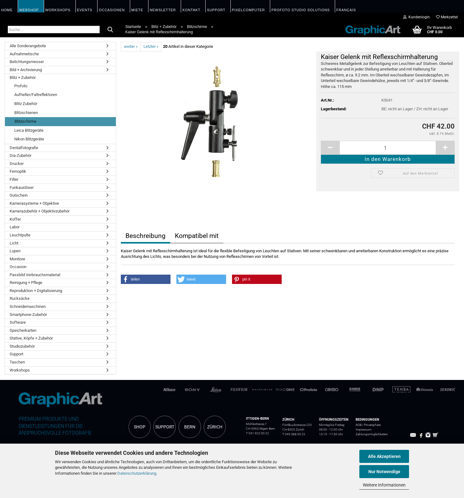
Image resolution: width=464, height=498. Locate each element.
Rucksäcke (20, 298)
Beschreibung (145, 236)
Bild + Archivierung (26, 69)
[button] (146, 279)
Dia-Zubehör (20, 155)
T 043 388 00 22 (293, 434)
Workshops (20, 370)
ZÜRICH (214, 426)
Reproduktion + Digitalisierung (36, 290)
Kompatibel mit (197, 236)
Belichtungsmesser (27, 61)
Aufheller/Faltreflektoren (35, 94)
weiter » (131, 46)
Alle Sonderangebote (28, 45)
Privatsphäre (372, 425)
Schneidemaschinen (28, 306)
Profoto (20, 86)
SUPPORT (164, 426)
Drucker (17, 163)
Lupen (15, 251)
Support (16, 354)
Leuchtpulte (20, 235)
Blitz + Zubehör (23, 77)
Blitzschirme (25, 121)
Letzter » (150, 46)
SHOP (139, 426)
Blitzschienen (26, 112)
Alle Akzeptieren (384, 456)
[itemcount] (387, 148)
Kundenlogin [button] (416, 17)
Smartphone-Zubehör (28, 314)
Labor (15, 227)
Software (18, 322)
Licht (14, 243)
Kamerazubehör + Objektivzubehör (40, 211)
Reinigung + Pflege (26, 282)
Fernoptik (18, 171)
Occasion (18, 266)
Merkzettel (447, 17)
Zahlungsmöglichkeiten (372, 434)
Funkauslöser (22, 187)
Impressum (363, 429)
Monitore (17, 259)
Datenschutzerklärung (136, 473)
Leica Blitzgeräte (28, 130)
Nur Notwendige (384, 471)
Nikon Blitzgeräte (29, 139)
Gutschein (19, 195)
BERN (189, 426)
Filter (14, 179)
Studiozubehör (22, 346)
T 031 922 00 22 (257, 433)
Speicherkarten (23, 330)
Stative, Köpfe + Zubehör (31, 338)
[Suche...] (110, 30)
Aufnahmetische (24, 54)
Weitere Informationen (384, 484)
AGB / (360, 425)
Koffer (15, 219)
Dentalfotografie (24, 147)
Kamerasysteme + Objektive (34, 203)
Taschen (17, 362)
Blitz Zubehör (25, 103)
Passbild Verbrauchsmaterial (35, 274)
